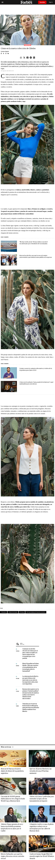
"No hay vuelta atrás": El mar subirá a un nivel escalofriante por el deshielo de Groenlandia (33, 242)
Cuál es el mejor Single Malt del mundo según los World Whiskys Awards (42, 856)
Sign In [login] (51, 2)
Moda (22, 612)
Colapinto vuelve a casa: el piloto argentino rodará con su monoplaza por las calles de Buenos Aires (42, 827)
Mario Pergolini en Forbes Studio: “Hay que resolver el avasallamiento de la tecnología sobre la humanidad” (30, 667)
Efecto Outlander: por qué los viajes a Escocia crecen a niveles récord (12, 856)
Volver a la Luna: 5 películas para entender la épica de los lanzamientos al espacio (42, 799)
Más (29, 644)
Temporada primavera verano (36, 612)
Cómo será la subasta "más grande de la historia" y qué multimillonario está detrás (36, 383)
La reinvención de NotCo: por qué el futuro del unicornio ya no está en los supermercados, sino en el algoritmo (30, 680)
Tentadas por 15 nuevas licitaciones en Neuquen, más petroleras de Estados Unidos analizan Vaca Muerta (30, 707)
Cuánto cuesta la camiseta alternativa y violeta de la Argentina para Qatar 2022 (35, 369)
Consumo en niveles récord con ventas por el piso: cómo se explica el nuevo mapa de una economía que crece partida (30, 653)
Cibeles (3, 612)
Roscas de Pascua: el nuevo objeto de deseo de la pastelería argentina (12, 771)
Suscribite (42, 2)
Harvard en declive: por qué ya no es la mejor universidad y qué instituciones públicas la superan (35, 256)
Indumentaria (13, 612)
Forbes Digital (5, 51)
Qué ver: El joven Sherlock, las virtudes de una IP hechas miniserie (40, 771)
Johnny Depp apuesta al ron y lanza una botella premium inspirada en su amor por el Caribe (12, 827)
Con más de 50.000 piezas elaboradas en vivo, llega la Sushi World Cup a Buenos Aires (13, 799)
